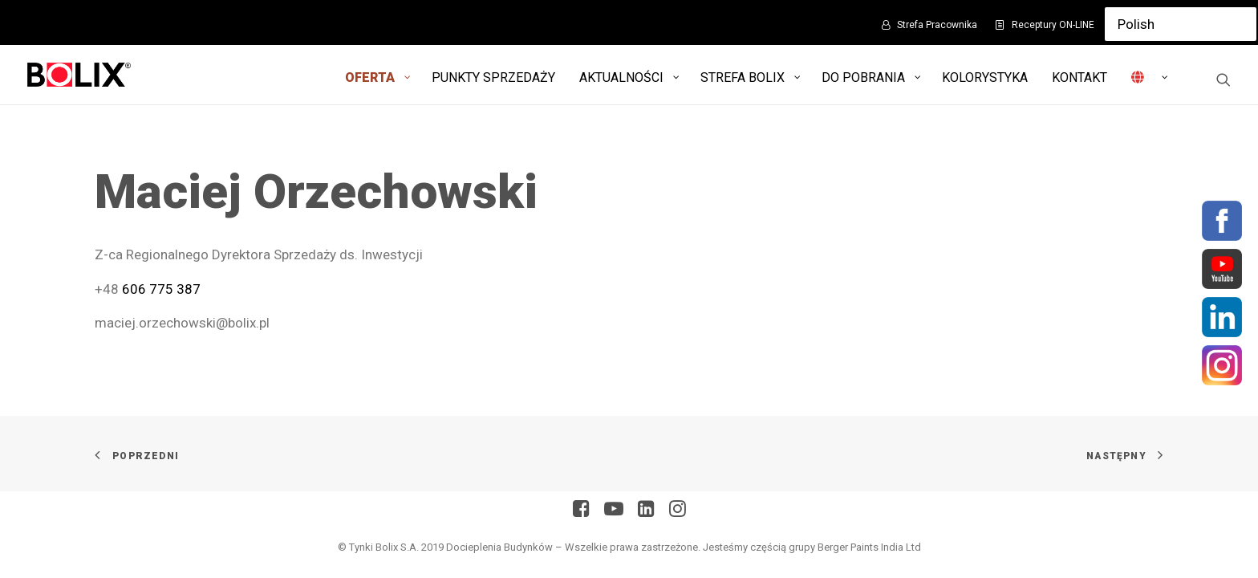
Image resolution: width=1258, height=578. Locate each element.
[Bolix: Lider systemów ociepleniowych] (79, 75)
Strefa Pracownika (937, 25)
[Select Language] (1180, 24)
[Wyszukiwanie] (1223, 79)
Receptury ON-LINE (1053, 25)
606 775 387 (161, 289)
